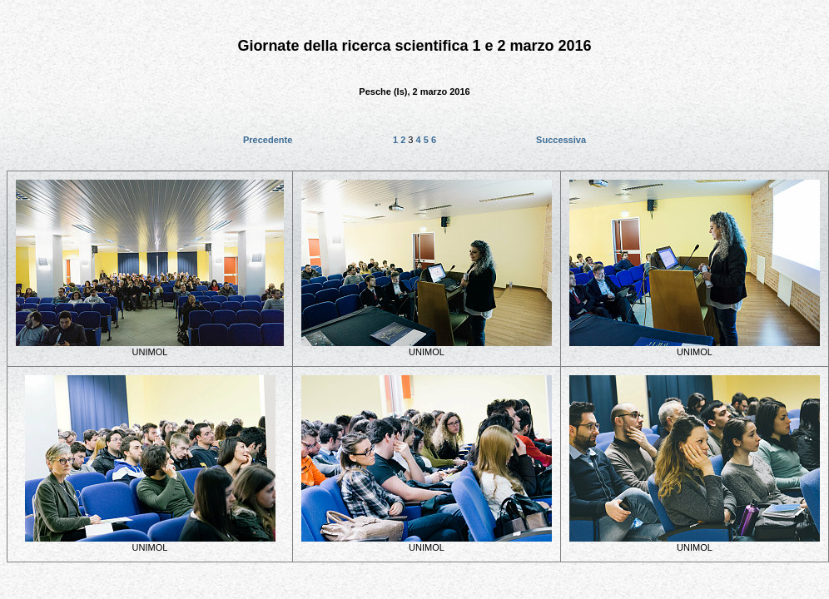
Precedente (267, 140)
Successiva (561, 140)
